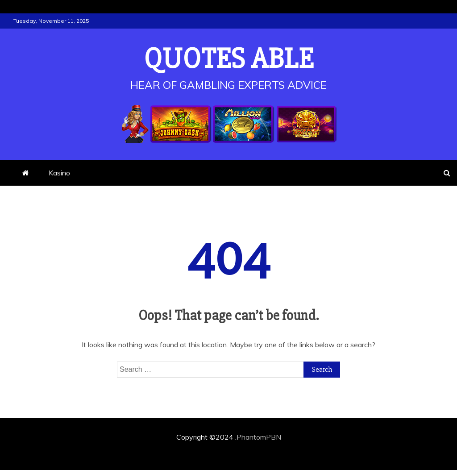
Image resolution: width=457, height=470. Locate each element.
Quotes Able (229, 59)
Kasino (59, 172)
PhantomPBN (259, 437)
